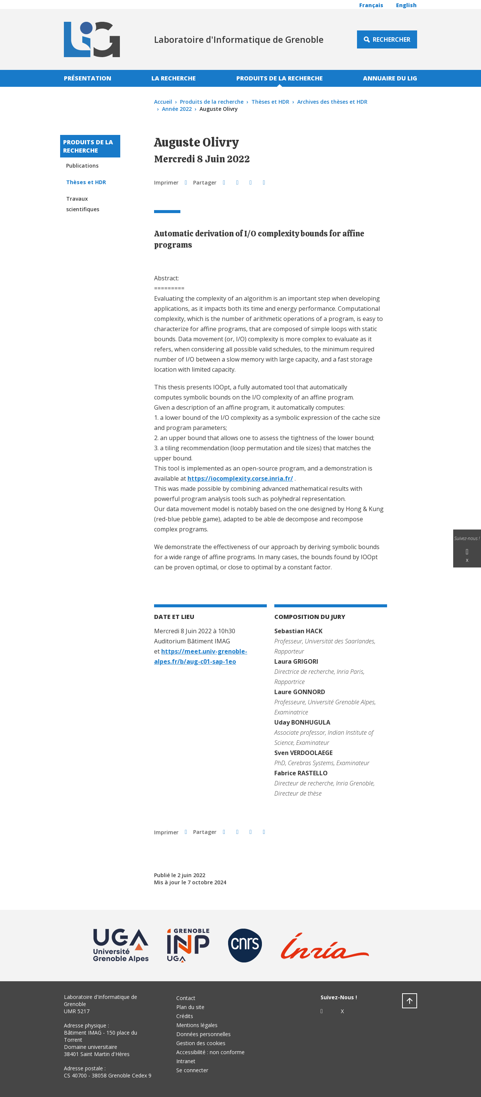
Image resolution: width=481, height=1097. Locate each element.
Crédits (184, 1016)
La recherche (173, 78)
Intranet (185, 1061)
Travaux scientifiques (82, 204)
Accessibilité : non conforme (210, 1052)
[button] (224, 182)
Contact (185, 998)
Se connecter (192, 1070)
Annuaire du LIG (390, 78)
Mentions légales (197, 1025)
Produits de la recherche (279, 78)
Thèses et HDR (270, 101)
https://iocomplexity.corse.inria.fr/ (240, 478)
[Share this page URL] (264, 182)
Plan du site (190, 1007)
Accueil (163, 101)
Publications (82, 165)
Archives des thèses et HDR (332, 101)
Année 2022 (177, 108)
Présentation (87, 78)
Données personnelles (203, 1034)
